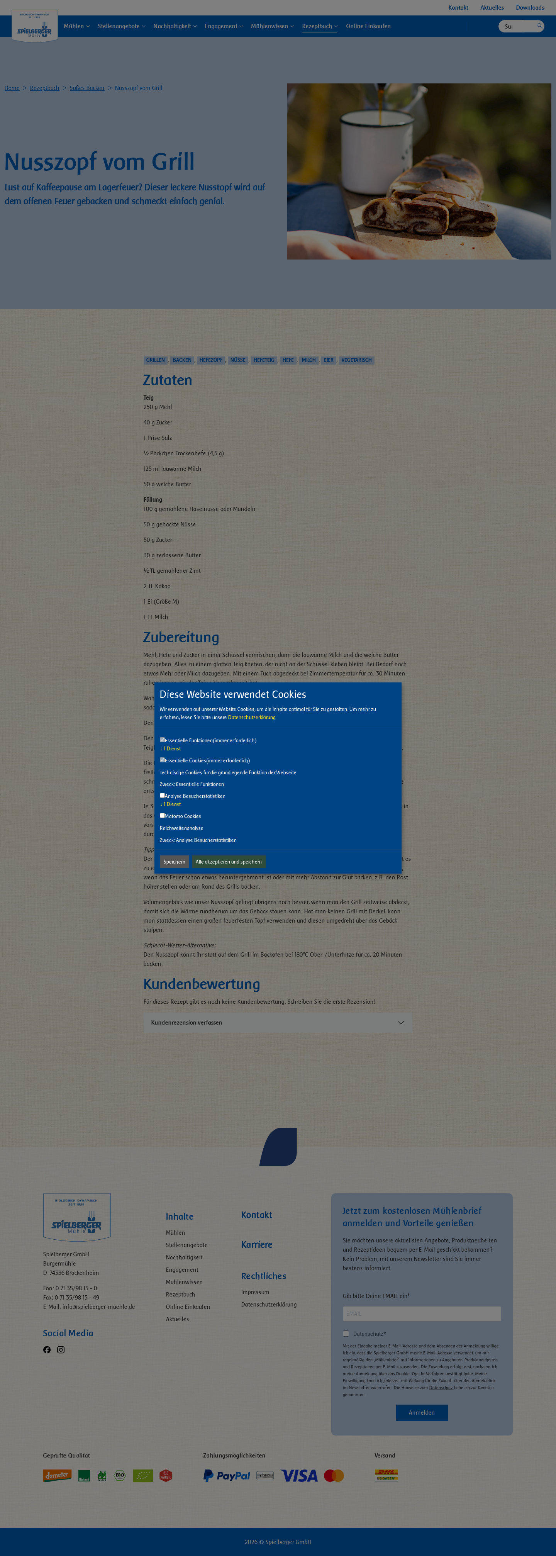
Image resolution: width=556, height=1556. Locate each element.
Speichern (174, 862)
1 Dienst (170, 749)
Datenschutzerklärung (252, 717)
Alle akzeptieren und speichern (229, 862)
